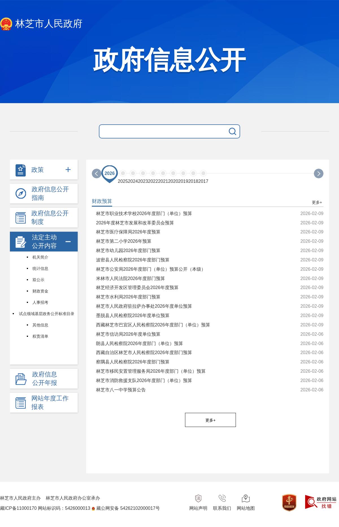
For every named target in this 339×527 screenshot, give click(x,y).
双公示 (38, 279)
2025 (123, 181)
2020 (173, 181)
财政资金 (40, 291)
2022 (153, 181)
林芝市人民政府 (41, 24)
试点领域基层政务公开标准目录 (46, 313)
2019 (183, 181)
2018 (193, 181)
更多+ (317, 202)
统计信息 (40, 268)
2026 (110, 173)
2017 (203, 181)
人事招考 (40, 302)
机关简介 (40, 257)
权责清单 (40, 336)
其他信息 (40, 325)
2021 (163, 181)
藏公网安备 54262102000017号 (128, 508)
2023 (143, 181)
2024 (133, 181)
